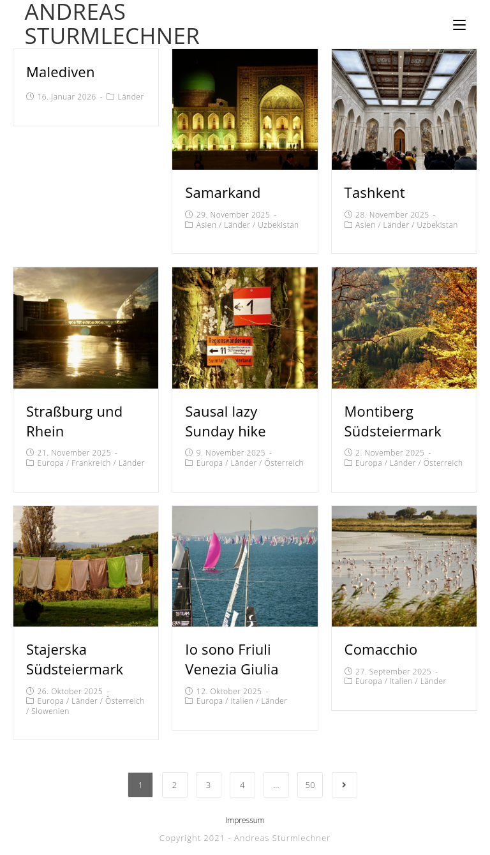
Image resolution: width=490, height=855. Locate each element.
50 (310, 785)
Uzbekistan (278, 224)
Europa (51, 462)
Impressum (245, 820)
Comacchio (381, 648)
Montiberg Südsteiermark (393, 420)
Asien (207, 224)
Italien (242, 700)
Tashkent (375, 192)
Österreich (284, 462)
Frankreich (91, 462)
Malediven (60, 71)
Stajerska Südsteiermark (74, 658)
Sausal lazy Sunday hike (225, 420)
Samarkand (222, 192)
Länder (131, 96)
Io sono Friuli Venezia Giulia (231, 658)
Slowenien (50, 711)
